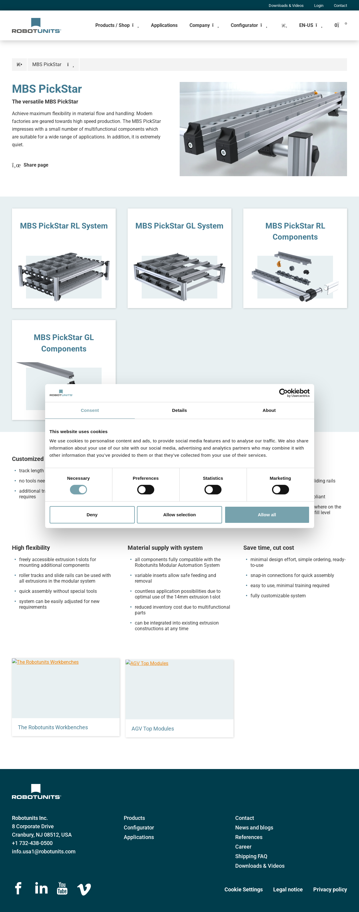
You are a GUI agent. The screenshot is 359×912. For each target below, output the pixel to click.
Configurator (244, 25)
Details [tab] (179, 409)
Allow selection (179, 514)
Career (243, 847)
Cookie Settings (243, 889)
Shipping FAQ (251, 856)
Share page (30, 165)
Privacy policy (330, 889)
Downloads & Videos (286, 5)
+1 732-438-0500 (32, 843)
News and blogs (254, 827)
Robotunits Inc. (30, 818)
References (248, 837)
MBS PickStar (46, 64)
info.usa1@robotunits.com (44, 851)
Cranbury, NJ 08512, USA (42, 835)
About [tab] (269, 409)
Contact (340, 5)
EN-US (306, 25)
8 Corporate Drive (33, 826)
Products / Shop (112, 25)
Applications (164, 25)
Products (134, 818)
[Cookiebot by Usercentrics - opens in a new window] (283, 392)
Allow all (267, 514)
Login (318, 5)
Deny (92, 514)
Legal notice (288, 889)
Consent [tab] (90, 409)
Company (200, 25)
